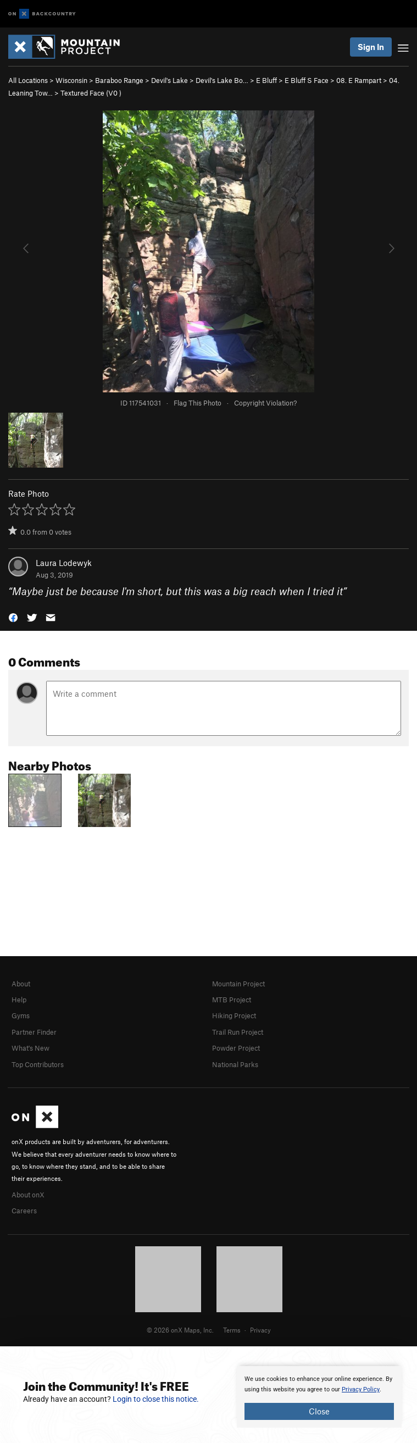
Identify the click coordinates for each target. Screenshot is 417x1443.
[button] (13, 616)
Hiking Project (234, 1015)
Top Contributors (38, 1064)
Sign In (371, 47)
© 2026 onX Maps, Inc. (180, 1330)
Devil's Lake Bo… (222, 80)
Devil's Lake (169, 80)
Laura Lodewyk (64, 563)
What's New (30, 1048)
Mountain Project (238, 983)
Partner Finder (34, 1032)
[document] (319, 1397)
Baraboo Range (119, 80)
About (21, 983)
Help (19, 999)
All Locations (28, 80)
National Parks (235, 1064)
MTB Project (231, 999)
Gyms (21, 1015)
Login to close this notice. (156, 1399)
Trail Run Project (237, 1032)
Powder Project (236, 1048)
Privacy (260, 1330)
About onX (28, 1194)
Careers (24, 1210)
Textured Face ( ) (90, 92)
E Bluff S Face (307, 80)
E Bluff (266, 80)
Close (319, 1411)
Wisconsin (71, 80)
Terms (232, 1330)
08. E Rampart (358, 80)
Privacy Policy (361, 1389)
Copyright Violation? (265, 402)
